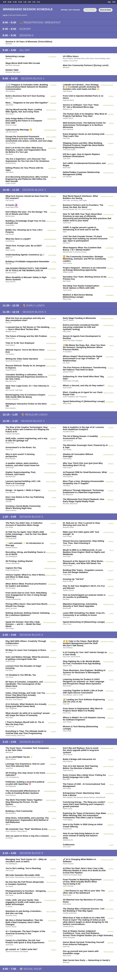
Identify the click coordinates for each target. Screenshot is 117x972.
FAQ (113, 2)
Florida (110, 143)
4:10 (38, 2)
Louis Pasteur (108, 105)
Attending (4, 41)
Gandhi (53, 177)
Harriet (53, 96)
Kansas (110, 595)
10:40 (9, 2)
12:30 (20, 2)
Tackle (110, 96)
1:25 (24, 2)
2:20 (29, 2)
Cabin (111, 613)
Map (109, 2)
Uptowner (52, 57)
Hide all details (90, 10)
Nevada (110, 114)
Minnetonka (51, 119)
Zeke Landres (51, 137)
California (109, 134)
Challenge (52, 148)
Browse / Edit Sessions (70, 10)
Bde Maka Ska (51, 110)
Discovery (52, 168)
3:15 (33, 2)
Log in (5, 15)
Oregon (110, 164)
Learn (54, 159)
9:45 (4, 2)
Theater (53, 85)
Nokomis (53, 103)
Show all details (105, 10)
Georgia (110, 155)
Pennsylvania (108, 173)
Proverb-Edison (50, 130)
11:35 (15, 2)
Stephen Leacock (107, 85)
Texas (111, 123)
